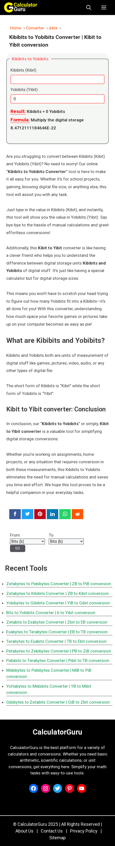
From (15, 535)
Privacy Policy (84, 831)
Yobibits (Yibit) (24, 89)
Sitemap (57, 837)
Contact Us (52, 831)
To (51, 535)
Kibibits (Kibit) (23, 70)
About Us (25, 831)
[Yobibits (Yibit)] (57, 99)
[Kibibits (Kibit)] (57, 79)
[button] (88, 7)
